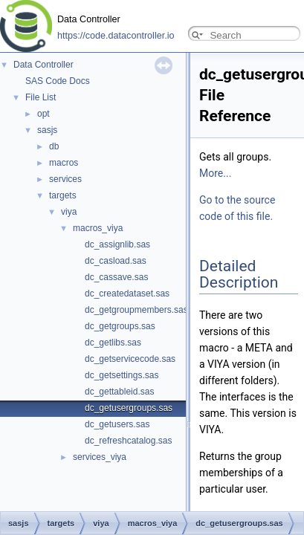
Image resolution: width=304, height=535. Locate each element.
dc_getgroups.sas (120, 326)
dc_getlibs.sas (113, 342)
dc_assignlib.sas (117, 244)
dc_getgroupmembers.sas (136, 310)
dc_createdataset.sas (127, 293)
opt (43, 113)
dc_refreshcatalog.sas (128, 440)
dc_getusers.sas (117, 424)
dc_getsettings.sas (121, 375)
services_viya (99, 457)
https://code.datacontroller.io (116, 35)
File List (40, 97)
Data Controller (43, 64)
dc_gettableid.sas (119, 391)
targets (63, 195)
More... (215, 173)
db (54, 146)
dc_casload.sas (115, 261)
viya (69, 212)
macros (63, 163)
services (65, 179)
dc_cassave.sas (116, 277)
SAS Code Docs (57, 81)
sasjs (47, 130)
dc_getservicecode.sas (130, 359)
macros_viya (98, 228)
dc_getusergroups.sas (128, 408)
